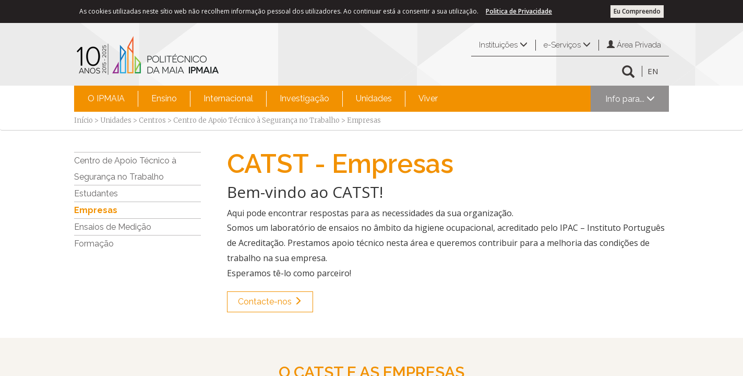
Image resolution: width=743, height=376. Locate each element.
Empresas (95, 210)
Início (83, 120)
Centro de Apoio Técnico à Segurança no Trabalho (256, 120)
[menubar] (263, 99)
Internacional (228, 98)
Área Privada (634, 45)
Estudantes (96, 193)
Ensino (164, 98)
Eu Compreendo (637, 11)
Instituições (503, 45)
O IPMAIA (106, 98)
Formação (94, 244)
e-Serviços (567, 45)
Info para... (630, 99)
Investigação (304, 98)
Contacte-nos (270, 302)
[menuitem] (106, 99)
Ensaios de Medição (112, 227)
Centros (152, 120)
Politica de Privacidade (519, 11)
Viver (428, 98)
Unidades (374, 98)
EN (653, 71)
